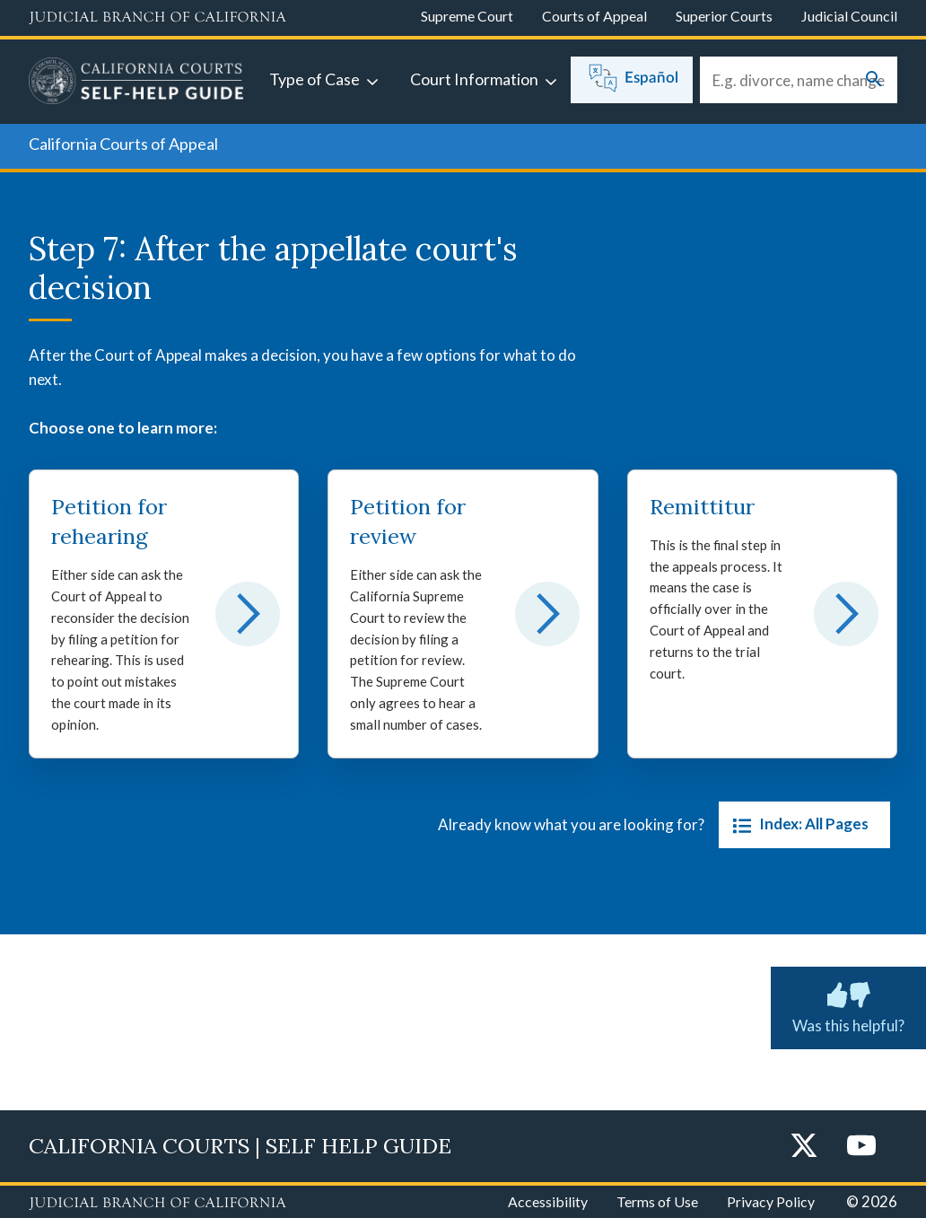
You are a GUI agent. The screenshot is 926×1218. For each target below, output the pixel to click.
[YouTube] (861, 1146)
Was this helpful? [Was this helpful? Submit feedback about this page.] (848, 1004)
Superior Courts (724, 15)
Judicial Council (849, 15)
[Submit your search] (874, 80)
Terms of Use (657, 1201)
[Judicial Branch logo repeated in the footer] (157, 1203)
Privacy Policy (771, 1201)
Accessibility (548, 1201)
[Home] (136, 83)
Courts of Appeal (594, 15)
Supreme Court (467, 15)
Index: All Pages (797, 825)
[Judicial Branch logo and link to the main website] (157, 18)
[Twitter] (804, 1146)
